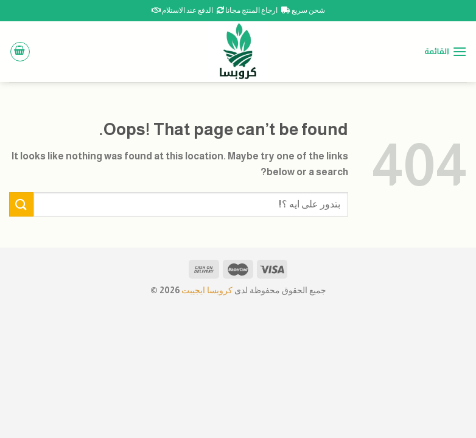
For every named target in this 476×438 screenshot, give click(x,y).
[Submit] (21, 204)
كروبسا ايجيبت (206, 290)
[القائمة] (445, 51)
